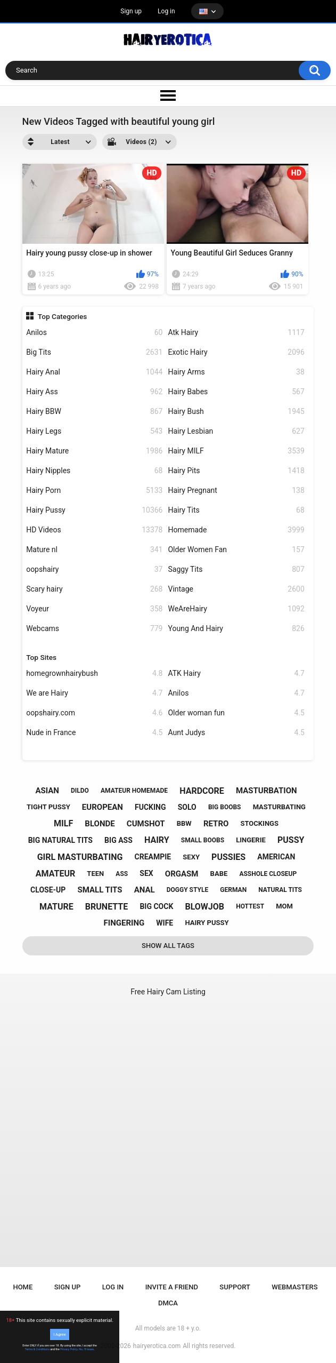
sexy (191, 857)
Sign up (131, 11)
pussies (228, 857)
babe (219, 874)
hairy (156, 840)
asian (47, 790)
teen (95, 874)
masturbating (279, 807)
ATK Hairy (236, 673)
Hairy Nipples (94, 470)
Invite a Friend (171, 1287)
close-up (47, 890)
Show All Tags (168, 946)
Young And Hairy (236, 628)
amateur (55, 873)
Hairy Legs (94, 431)
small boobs (202, 840)
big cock (156, 906)
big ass (118, 840)
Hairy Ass (94, 391)
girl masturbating (80, 857)
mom (284, 906)
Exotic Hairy (236, 352)
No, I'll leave (86, 1349)
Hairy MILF (236, 451)
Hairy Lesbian (236, 431)
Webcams (94, 628)
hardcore (201, 791)
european (102, 807)
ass (122, 874)
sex (146, 873)
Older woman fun (236, 713)
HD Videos (94, 530)
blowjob (204, 907)
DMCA (168, 1303)
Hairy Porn (94, 490)
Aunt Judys (236, 732)
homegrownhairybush (94, 673)
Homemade (236, 530)
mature (56, 907)
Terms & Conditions (37, 1349)
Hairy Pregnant (236, 490)
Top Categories (62, 316)
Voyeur (94, 608)
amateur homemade (134, 790)
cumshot (146, 823)
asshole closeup (268, 874)
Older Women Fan (236, 549)
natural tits (280, 890)
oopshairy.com (94, 713)
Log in (166, 11)
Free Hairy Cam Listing (168, 991)
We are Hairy (94, 693)
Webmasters (294, 1287)
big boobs (224, 807)
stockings (259, 823)
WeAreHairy (236, 608)
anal (144, 890)
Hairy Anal (94, 372)
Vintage (236, 589)
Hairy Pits (236, 470)
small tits (99, 890)
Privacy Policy (68, 1349)
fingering (124, 923)
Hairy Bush (236, 411)
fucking (150, 807)
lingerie (251, 840)
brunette (106, 907)
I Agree (59, 1334)
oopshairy (94, 569)
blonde (99, 823)
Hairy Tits (236, 510)
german (233, 890)
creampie (153, 856)
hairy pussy (206, 923)
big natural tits (60, 840)
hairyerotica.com (157, 1346)
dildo (80, 790)
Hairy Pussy (94, 510)
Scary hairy (94, 589)
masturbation (266, 790)
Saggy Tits (236, 569)
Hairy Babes (236, 391)
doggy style (187, 890)
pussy (290, 840)
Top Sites (41, 657)
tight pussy (48, 807)
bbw (184, 823)
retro (215, 823)
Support (234, 1287)
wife (164, 923)
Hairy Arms (236, 372)
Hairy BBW (94, 411)
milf (63, 823)
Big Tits (94, 352)
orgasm (182, 874)
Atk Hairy (236, 332)
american (276, 856)
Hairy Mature (94, 451)
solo (187, 807)
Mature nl (94, 549)
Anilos (94, 332)
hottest (250, 906)
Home (22, 1287)
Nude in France (94, 732)
